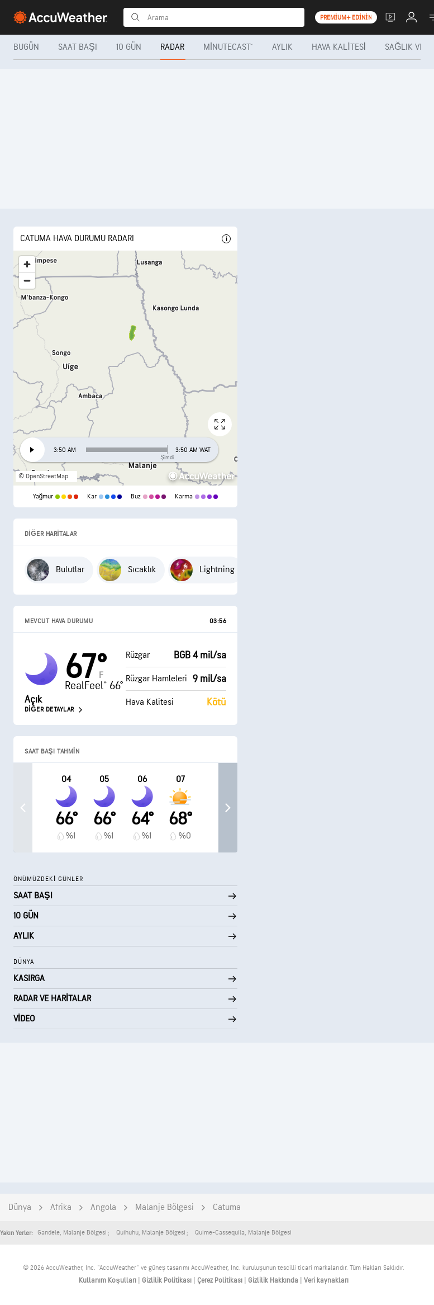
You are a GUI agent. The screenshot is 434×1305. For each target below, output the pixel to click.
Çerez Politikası (220, 1280)
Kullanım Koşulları (108, 1280)
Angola (103, 1207)
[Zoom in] (27, 264)
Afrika (60, 1207)
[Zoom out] (27, 280)
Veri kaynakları (326, 1280)
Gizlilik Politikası (167, 1280)
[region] (125, 368)
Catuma (227, 1207)
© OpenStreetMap (43, 476)
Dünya (19, 1207)
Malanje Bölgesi (164, 1207)
